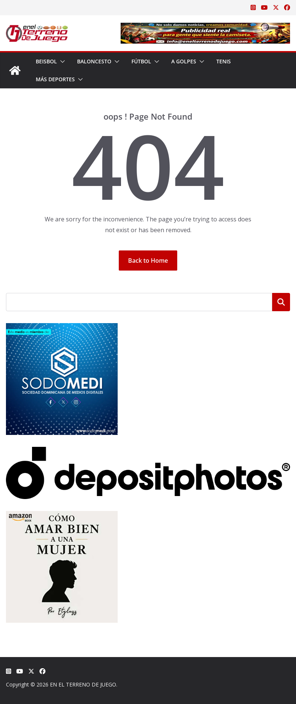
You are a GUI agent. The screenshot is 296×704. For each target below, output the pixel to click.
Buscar (281, 302)
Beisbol (46, 61)
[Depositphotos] (148, 451)
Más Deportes (55, 79)
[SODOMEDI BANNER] (62, 327)
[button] (61, 61)
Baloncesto (94, 61)
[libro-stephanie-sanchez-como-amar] (62, 515)
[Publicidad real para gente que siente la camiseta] (205, 28)
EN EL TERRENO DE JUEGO (83, 684)
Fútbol (141, 61)
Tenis (223, 61)
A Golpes (183, 61)
